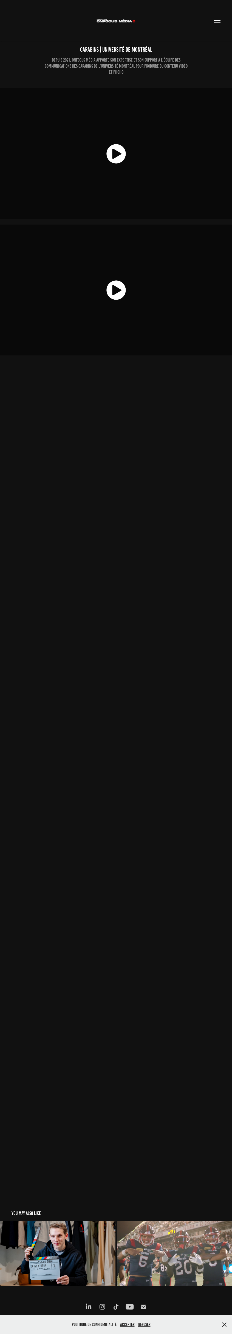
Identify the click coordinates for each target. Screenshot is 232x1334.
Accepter (127, 1324)
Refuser (144, 1324)
